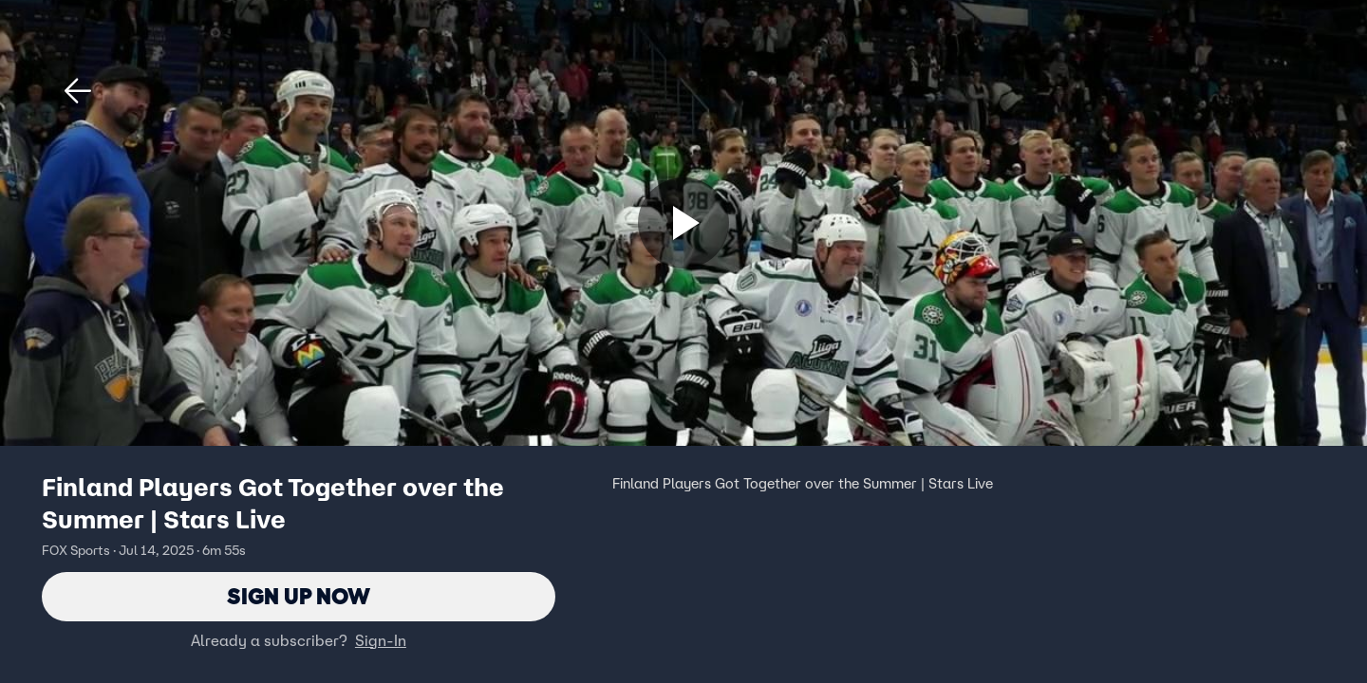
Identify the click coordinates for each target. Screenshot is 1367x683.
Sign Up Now (298, 596)
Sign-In (380, 640)
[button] (78, 91)
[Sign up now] (683, 222)
